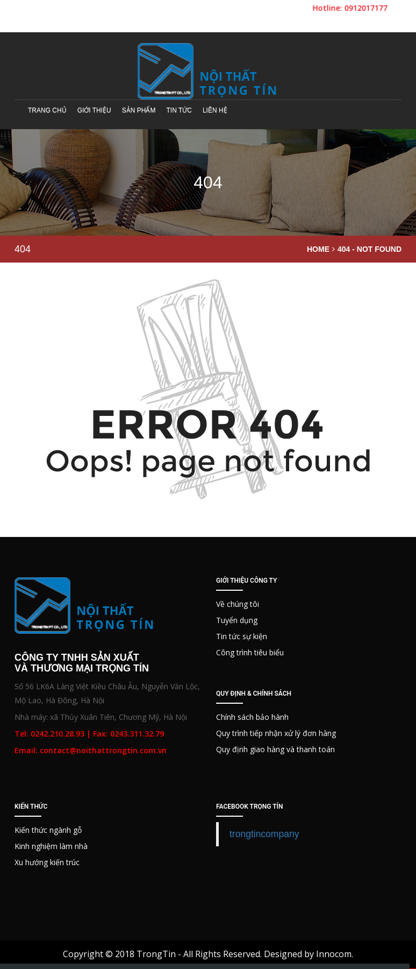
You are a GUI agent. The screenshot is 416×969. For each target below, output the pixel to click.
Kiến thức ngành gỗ (48, 830)
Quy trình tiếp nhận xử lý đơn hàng (276, 733)
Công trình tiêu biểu (250, 652)
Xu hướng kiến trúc (47, 862)
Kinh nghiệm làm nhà (51, 846)
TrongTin (156, 954)
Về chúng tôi (237, 604)
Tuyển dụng (236, 620)
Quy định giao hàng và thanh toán (275, 749)
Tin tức (178, 110)
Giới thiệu (94, 110)
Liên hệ (215, 110)
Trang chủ (47, 110)
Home (318, 249)
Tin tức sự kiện (241, 636)
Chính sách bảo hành (252, 717)
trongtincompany (264, 834)
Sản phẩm (139, 110)
